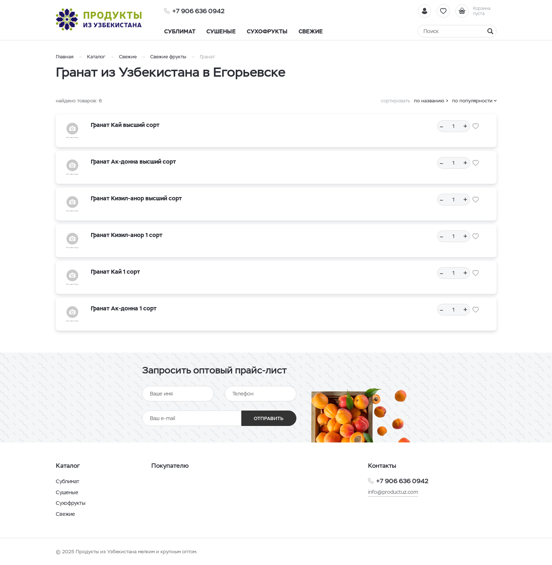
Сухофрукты (71, 503)
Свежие (128, 57)
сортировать (395, 100)
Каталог (96, 57)
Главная (64, 57)
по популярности (472, 100)
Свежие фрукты (168, 57)
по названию (429, 100)
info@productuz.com (393, 492)
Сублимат (67, 481)
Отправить (269, 418)
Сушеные (67, 492)
